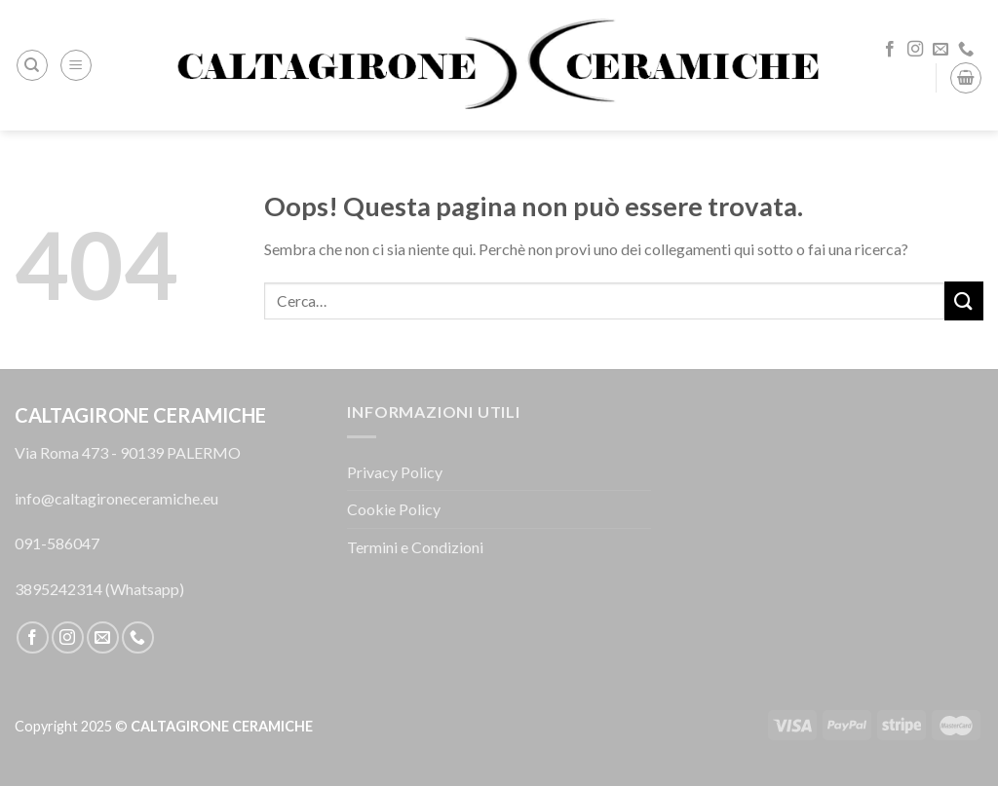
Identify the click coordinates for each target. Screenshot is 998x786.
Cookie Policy (394, 509)
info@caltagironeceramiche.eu (116, 498)
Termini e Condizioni (415, 547)
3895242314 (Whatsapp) (99, 589)
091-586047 (57, 543)
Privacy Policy (394, 472)
